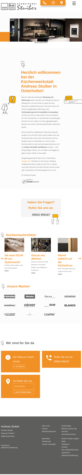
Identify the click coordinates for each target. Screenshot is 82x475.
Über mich (46, 426)
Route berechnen (22, 392)
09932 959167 (61, 361)
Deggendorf (26, 161)
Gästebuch (66, 444)
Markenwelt (46, 441)
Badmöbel (46, 438)
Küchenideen (66, 426)
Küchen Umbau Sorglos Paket (70, 439)
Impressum (5, 445)
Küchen (45, 429)
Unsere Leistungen (49, 444)
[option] (14, 255)
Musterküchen (41, 42)
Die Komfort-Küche (69, 434)
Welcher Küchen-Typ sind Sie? (69, 430)
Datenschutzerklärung (9, 447)
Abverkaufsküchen (49, 431)
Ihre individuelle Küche (70, 450)
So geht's (19, 366)
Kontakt (64, 447)
